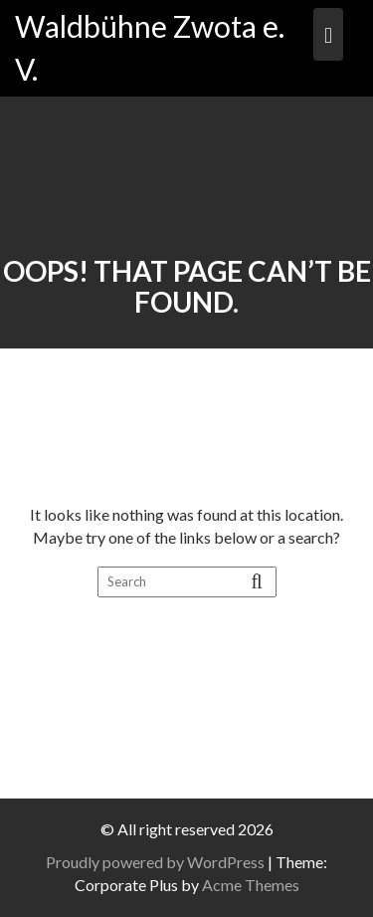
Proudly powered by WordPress (155, 861)
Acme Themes (250, 884)
